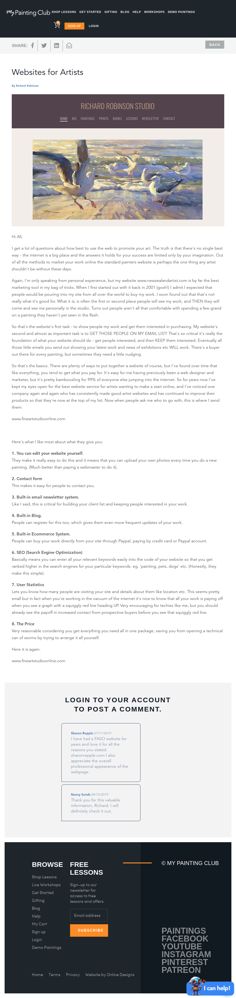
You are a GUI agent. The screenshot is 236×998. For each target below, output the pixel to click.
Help (137, 12)
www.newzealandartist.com (162, 280)
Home (37, 974)
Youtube (182, 946)
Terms (54, 974)
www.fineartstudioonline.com (38, 418)
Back (214, 45)
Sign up (39, 931)
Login (94, 26)
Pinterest (185, 962)
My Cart (39, 924)
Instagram (186, 954)
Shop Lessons (64, 12)
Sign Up (74, 26)
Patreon (181, 970)
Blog (125, 12)
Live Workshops (46, 884)
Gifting (110, 12)
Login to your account (118, 700)
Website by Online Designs (109, 974)
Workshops (154, 12)
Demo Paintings (181, 12)
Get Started (90, 12)
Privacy (73, 974)
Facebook (185, 938)
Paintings (184, 931)
